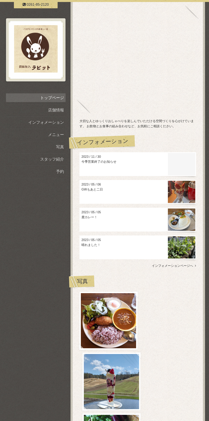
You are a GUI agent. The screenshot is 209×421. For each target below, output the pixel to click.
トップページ (52, 98)
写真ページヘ (185, 375)
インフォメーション (46, 122)
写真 (60, 147)
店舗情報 (56, 110)
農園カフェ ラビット (137, 400)
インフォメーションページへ (174, 265)
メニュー (56, 134)
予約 (60, 171)
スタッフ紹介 (52, 159)
